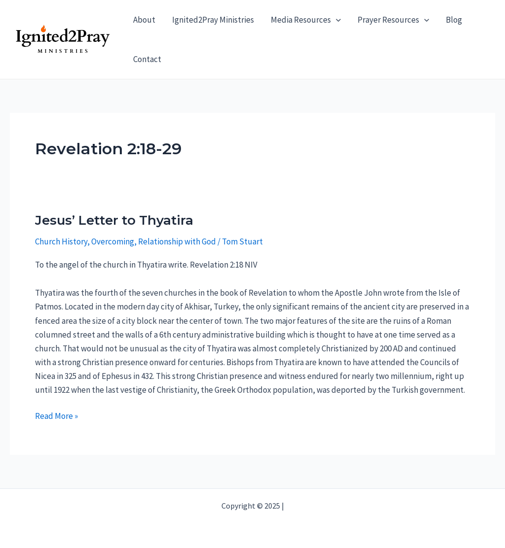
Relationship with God (177, 241)
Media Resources (306, 19)
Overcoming (112, 241)
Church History (61, 241)
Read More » (56, 416)
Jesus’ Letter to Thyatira (114, 220)
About (144, 19)
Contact (147, 59)
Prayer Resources (393, 19)
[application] (336, 19)
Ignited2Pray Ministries (213, 19)
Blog (454, 19)
